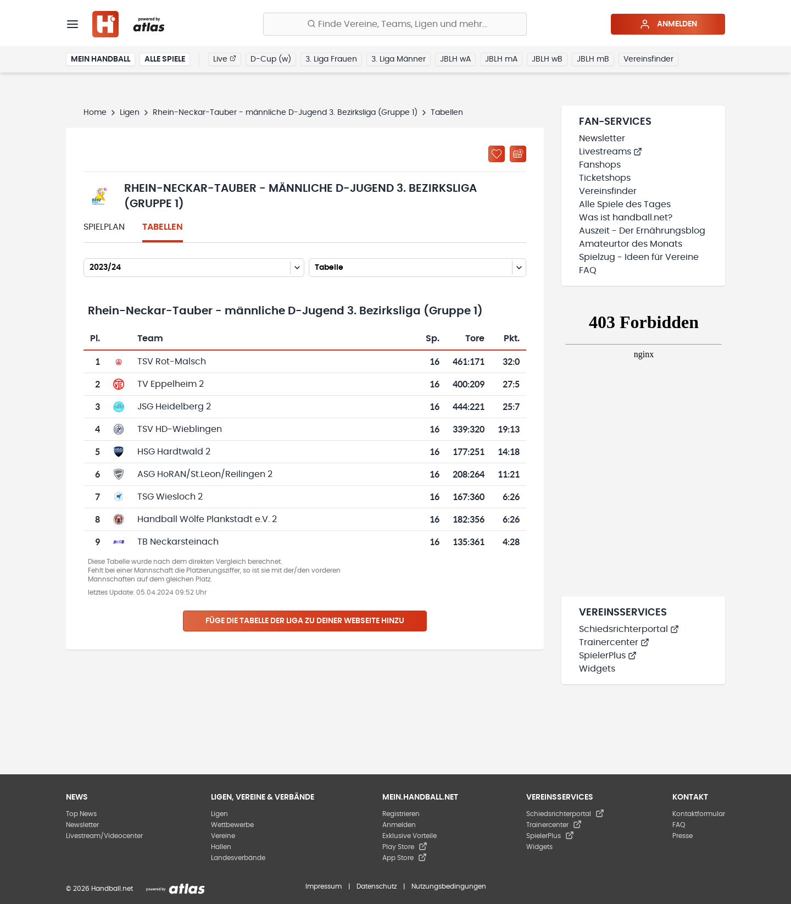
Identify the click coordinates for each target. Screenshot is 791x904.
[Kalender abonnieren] (518, 154)
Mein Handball (100, 59)
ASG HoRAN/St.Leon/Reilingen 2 (204, 474)
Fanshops (600, 164)
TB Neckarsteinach (178, 541)
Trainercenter (614, 642)
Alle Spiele (164, 59)
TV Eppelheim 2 (170, 384)
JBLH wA (455, 59)
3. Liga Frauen (331, 59)
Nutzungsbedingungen (448, 886)
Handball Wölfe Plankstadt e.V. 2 (207, 519)
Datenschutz (376, 886)
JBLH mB (593, 59)
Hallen (221, 847)
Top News (81, 814)
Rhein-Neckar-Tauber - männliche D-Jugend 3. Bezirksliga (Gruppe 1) (285, 113)
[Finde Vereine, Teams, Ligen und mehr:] (395, 24)
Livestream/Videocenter (104, 836)
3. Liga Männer (398, 59)
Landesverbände (238, 858)
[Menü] (72, 24)
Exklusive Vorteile (409, 836)
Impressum (323, 886)
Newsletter (602, 138)
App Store (404, 858)
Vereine (223, 836)
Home (95, 113)
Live (224, 59)
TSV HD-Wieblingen (179, 429)
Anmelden (668, 24)
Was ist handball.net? (625, 217)
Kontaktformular (698, 814)
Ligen (130, 113)
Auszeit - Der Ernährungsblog (642, 230)
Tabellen (162, 227)
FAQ (588, 270)
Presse (682, 836)
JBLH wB (547, 59)
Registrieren (401, 814)
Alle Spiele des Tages (625, 204)
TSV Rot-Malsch (171, 361)
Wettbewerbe (232, 825)
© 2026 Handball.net (99, 888)
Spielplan (104, 227)
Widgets (597, 668)
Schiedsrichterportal (629, 629)
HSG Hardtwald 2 (173, 451)
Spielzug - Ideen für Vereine (639, 257)
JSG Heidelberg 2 (174, 406)
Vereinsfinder (648, 59)
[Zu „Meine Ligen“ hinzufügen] (496, 154)
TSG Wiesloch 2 (170, 496)
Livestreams (610, 151)
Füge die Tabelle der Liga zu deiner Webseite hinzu (304, 621)
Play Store (404, 847)
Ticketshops (605, 178)
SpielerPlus (608, 655)
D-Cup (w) (270, 59)
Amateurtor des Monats (630, 244)
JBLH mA (501, 59)
